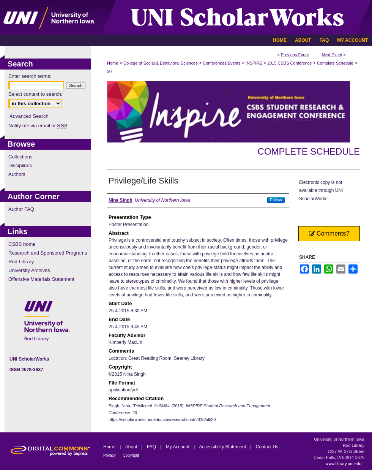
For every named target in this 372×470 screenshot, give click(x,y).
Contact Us (267, 446)
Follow (276, 200)
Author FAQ (21, 209)
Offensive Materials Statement (41, 279)
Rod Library (21, 261)
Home (112, 63)
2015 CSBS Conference (290, 63)
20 (109, 71)
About (132, 446)
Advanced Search (29, 116)
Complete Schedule (336, 63)
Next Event (332, 54)
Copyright (131, 455)
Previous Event (295, 54)
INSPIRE (254, 63)
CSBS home (22, 244)
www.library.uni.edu (343, 463)
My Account (178, 446)
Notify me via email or (37, 125)
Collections (20, 157)
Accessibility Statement (223, 446)
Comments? (329, 233)
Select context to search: (35, 94)
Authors (16, 174)
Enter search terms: (29, 76)
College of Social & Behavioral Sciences (161, 63)
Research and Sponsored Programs (47, 253)
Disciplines (20, 165)
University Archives (29, 270)
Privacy (110, 455)
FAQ (152, 446)
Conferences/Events (222, 63)
